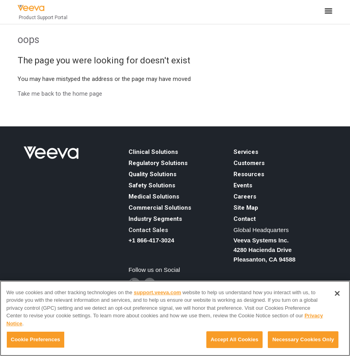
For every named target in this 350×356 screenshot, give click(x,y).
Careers (244, 196)
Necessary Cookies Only (303, 339)
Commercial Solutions (160, 207)
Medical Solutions (154, 196)
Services (245, 151)
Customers (249, 163)
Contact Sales (148, 230)
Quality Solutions (152, 174)
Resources (248, 174)
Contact (244, 218)
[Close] (337, 293)
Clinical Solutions (153, 151)
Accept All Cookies (235, 339)
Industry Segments (155, 218)
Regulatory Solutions (158, 163)
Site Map (245, 207)
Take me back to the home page (60, 93)
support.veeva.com (157, 292)
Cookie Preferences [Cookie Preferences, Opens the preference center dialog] (35, 339)
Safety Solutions (152, 185)
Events (242, 185)
